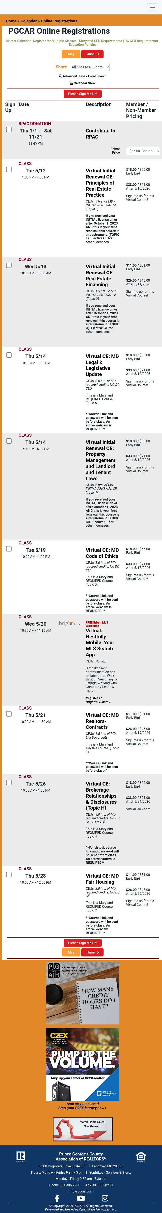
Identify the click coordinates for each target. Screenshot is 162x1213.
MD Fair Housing (102, 879)
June (92, 54)
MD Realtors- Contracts (102, 721)
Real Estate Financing (100, 276)
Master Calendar (18, 41)
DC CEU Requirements (141, 41)
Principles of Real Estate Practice (100, 183)
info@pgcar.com (81, 1191)
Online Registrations (59, 21)
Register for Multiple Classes (55, 41)
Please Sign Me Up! (82, 94)
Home (11, 21)
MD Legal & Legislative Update (102, 365)
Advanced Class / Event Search (82, 76)
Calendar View (82, 83)
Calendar (29, 21)
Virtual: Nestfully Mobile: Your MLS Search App (100, 643)
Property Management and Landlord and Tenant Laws (100, 460)
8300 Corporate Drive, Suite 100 (62, 1166)
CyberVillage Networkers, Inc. (98, 1209)
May (71, 54)
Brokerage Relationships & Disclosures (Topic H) (101, 796)
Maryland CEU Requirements (100, 41)
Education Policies (82, 45)
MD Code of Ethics (102, 553)
